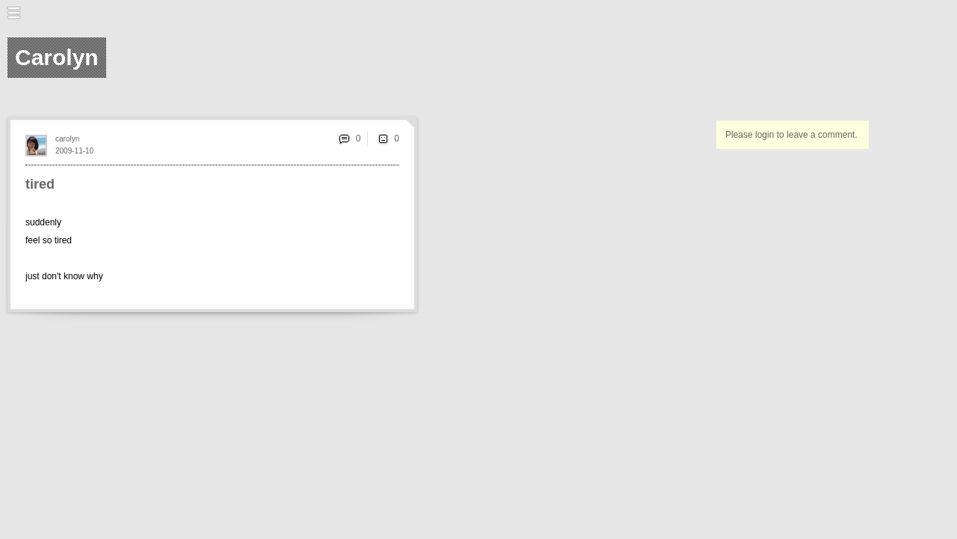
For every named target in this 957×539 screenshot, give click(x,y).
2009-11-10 (74, 151)
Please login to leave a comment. (791, 135)
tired (40, 184)
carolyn (67, 139)
